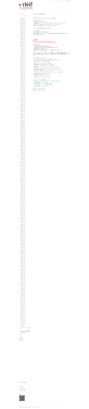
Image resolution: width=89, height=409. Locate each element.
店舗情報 (21, 338)
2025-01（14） (23, 44)
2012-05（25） (23, 312)
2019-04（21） (23, 166)
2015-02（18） (23, 254)
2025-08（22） (23, 32)
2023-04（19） (23, 81)
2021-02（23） (23, 127)
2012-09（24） (23, 305)
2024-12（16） (23, 46)
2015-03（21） (23, 252)
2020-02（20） (23, 148)
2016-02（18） (23, 233)
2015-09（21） (23, 242)
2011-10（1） (23, 325)
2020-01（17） (23, 150)
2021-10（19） (23, 113)
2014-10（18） (23, 261)
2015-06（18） (23, 247)
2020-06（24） (23, 141)
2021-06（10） (23, 120)
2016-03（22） (23, 231)
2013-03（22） (23, 295)
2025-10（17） (23, 28)
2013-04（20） (23, 293)
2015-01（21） (23, 256)
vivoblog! (21, 340)
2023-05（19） (23, 79)
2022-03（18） (23, 104)
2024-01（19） (23, 65)
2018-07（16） (23, 182)
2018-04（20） (23, 187)
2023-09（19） (23, 72)
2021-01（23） (23, 129)
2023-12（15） (23, 67)
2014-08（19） (23, 265)
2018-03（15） (23, 189)
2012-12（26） (23, 300)
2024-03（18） (23, 62)
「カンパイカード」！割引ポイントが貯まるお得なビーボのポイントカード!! (25, 331)
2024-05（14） (23, 58)
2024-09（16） (23, 51)
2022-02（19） (23, 106)
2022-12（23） (23, 88)
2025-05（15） (23, 37)
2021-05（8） (23, 122)
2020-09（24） (23, 136)
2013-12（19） (23, 279)
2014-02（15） (23, 275)
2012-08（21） (23, 307)
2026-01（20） (23, 23)
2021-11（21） (23, 111)
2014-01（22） (23, 277)
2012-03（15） (23, 316)
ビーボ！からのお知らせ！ (24, 15)
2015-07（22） (23, 245)
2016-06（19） (23, 226)
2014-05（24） (23, 270)
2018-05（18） (23, 185)
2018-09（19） (23, 178)
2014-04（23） (23, 272)
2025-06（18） (23, 35)
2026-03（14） (23, 19)
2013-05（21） (23, 291)
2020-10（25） (23, 134)
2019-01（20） (23, 171)
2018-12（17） (23, 173)
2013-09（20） (23, 284)
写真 (20, 334)
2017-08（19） (23, 201)
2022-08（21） (23, 95)
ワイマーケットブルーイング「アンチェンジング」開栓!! (44, 18)
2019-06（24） (23, 162)
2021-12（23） (23, 109)
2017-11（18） (23, 196)
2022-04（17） (23, 102)
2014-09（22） (23, 263)
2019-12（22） (23, 152)
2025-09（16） (23, 30)
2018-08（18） (23, 180)
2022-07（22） (23, 97)
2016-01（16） (23, 235)
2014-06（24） (23, 268)
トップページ (22, 13)
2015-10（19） (23, 240)
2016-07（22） (23, 224)
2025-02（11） (23, 42)
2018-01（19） (23, 192)
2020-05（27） (23, 143)
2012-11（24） (23, 302)
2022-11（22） (23, 90)
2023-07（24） (23, 76)
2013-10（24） (23, 282)
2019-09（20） (23, 157)
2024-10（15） (23, 49)
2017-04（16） (23, 208)
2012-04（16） (23, 314)
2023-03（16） (23, 83)
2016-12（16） (23, 215)
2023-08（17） (23, 74)
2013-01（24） (23, 298)
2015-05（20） (23, 249)
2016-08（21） (23, 222)
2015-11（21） (23, 238)
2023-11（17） (23, 69)
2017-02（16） (23, 212)
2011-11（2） (23, 323)
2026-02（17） (23, 21)
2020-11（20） (23, 132)
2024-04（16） (23, 60)
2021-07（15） (23, 118)
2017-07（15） (23, 203)
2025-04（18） (23, 39)
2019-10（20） (23, 155)
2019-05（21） (23, 164)
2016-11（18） (23, 217)
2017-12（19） (23, 194)
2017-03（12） (23, 210)
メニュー (21, 336)
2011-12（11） (23, 321)
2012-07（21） (23, 309)
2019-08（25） (23, 159)
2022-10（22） (23, 92)
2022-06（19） (23, 99)
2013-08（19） (23, 286)
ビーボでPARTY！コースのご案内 (25, 328)
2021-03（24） (23, 125)
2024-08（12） (23, 53)
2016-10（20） (23, 219)
